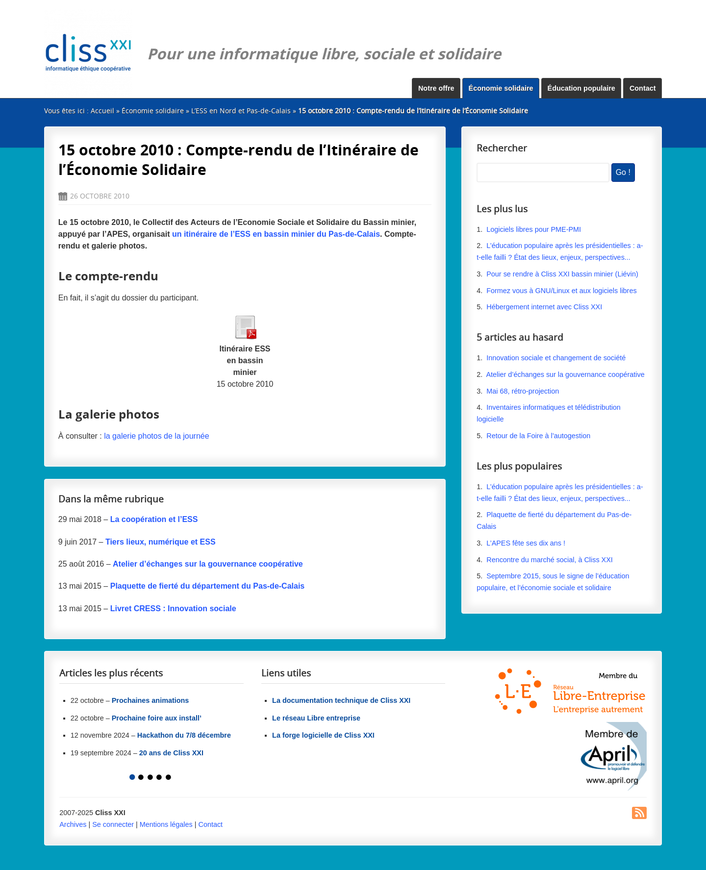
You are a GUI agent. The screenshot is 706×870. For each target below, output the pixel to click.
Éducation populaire (581, 88)
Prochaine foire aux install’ (157, 718)
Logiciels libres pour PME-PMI (533, 229)
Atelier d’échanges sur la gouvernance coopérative (565, 374)
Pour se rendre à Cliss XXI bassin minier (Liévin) (562, 274)
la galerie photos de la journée (156, 436)
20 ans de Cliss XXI (171, 753)
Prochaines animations (150, 700)
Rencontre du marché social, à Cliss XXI (549, 560)
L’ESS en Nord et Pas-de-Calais (241, 110)
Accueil (102, 110)
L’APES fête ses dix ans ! (525, 543)
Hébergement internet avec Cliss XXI (544, 307)
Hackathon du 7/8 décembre (184, 735)
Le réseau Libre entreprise (316, 718)
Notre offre (436, 88)
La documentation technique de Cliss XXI (341, 700)
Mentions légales (166, 824)
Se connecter (113, 824)
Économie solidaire (501, 88)
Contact (643, 88)
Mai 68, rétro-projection (522, 391)
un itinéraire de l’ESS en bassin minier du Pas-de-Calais (276, 234)
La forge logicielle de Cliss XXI (323, 735)
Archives (72, 824)
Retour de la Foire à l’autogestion (538, 436)
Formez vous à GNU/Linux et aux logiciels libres (561, 291)
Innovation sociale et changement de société (556, 358)
